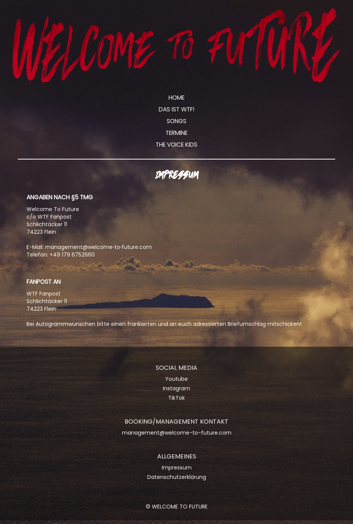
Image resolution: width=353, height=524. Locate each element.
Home (176, 98)
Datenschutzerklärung (176, 477)
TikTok (176, 398)
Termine (176, 133)
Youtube (176, 379)
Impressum (177, 467)
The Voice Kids (176, 145)
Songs (176, 121)
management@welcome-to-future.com (176, 432)
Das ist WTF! (177, 109)
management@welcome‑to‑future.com (98, 247)
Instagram (176, 388)
